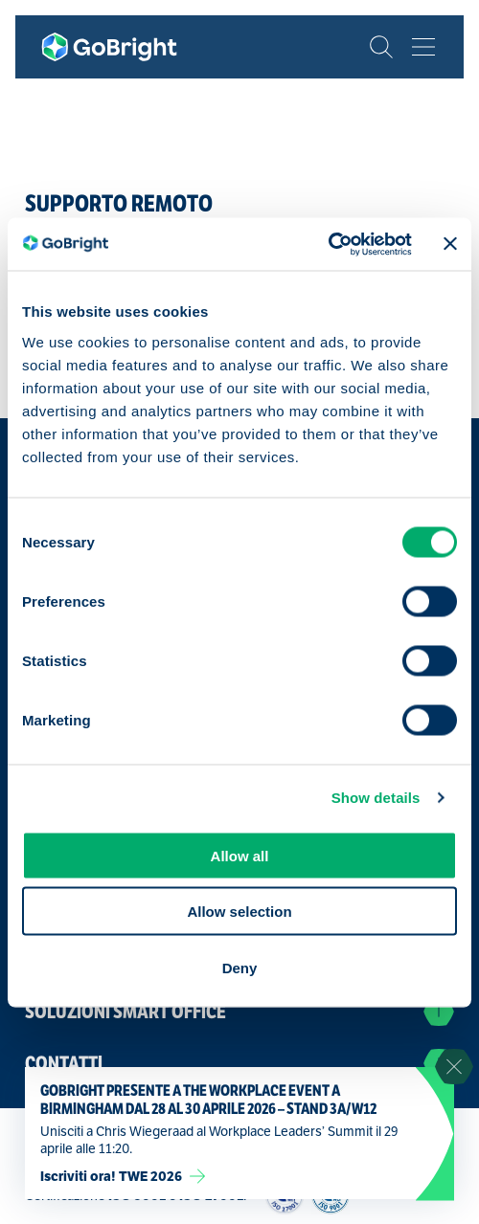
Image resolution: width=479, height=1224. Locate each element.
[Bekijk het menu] (423, 47)
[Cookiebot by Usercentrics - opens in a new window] (328, 244)
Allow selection (239, 911)
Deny (240, 967)
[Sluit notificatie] (454, 1067)
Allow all (240, 855)
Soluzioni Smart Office (240, 1011)
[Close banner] (450, 244)
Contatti (240, 1063)
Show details (376, 798)
